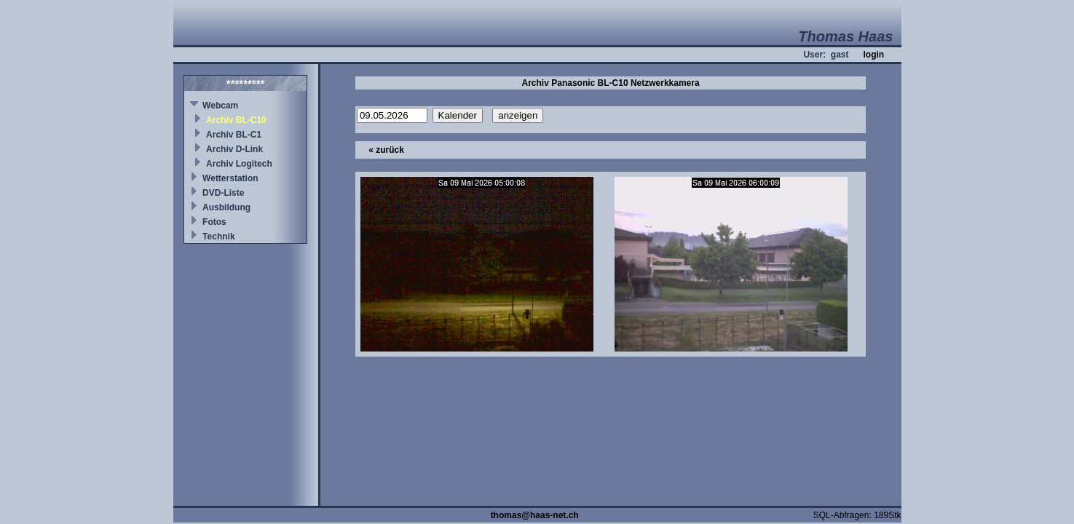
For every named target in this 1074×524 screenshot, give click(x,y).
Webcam (220, 105)
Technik (218, 236)
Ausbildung (226, 207)
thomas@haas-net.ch (535, 515)
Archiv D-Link (234, 149)
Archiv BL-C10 (236, 120)
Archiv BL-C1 (233, 135)
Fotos (214, 222)
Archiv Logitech (239, 164)
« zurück (386, 150)
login (873, 54)
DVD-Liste (223, 193)
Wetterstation (230, 178)
